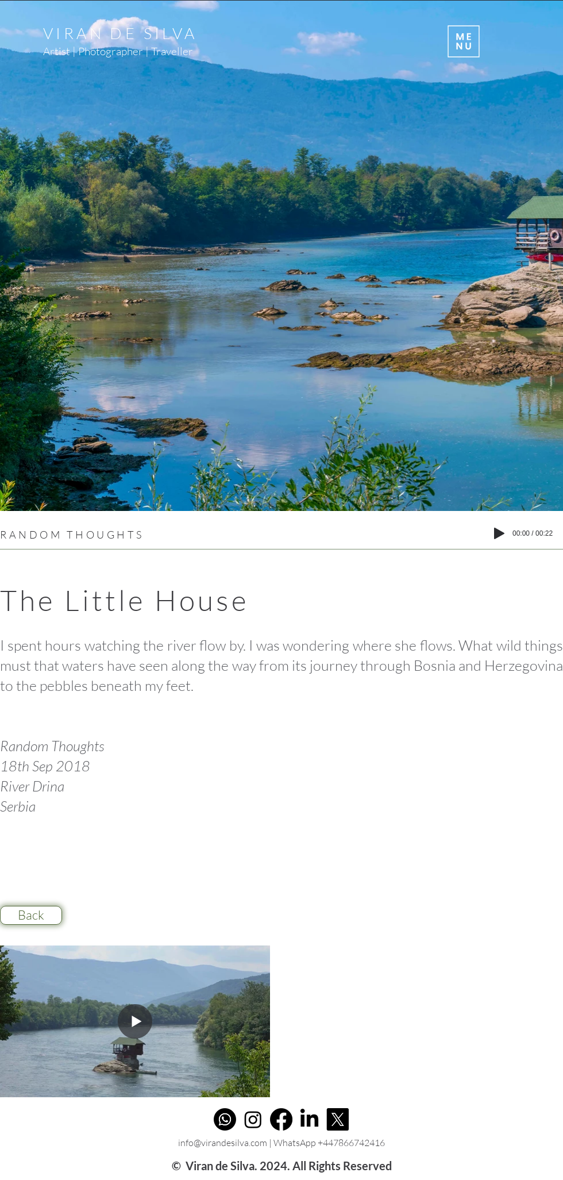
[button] (462, 41)
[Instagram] (253, 1119)
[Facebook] (281, 1119)
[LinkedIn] (309, 1119)
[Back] (31, 915)
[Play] (499, 533)
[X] (337, 1119)
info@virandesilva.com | (225, 1142)
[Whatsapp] (225, 1119)
